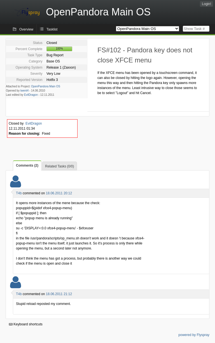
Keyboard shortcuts (26, 324)
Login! (206, 4)
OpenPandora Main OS (45, 86)
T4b (19, 193)
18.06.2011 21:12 (59, 294)
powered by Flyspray (193, 335)
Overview (26, 29)
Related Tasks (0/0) (59, 166)
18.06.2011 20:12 (59, 193)
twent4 (24, 90)
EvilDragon (31, 94)
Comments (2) (27, 165)
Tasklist (51, 29)
